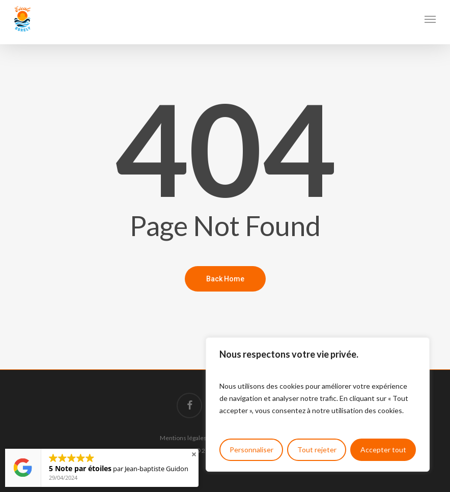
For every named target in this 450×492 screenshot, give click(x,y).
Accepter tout (383, 449)
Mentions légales (183, 438)
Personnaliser (251, 449)
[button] (430, 19)
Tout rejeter (316, 449)
